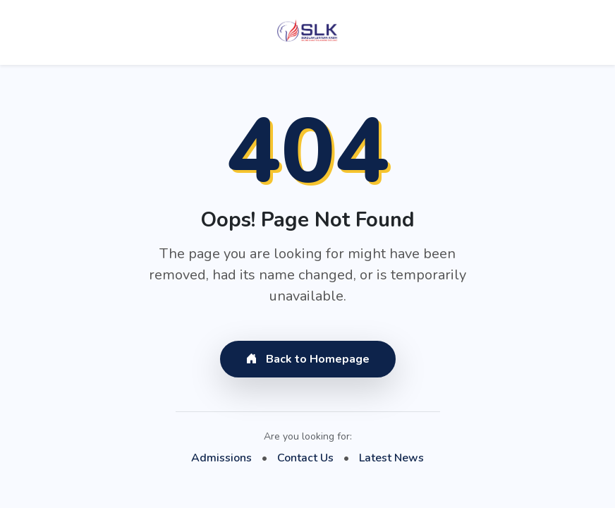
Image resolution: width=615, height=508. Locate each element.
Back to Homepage (308, 359)
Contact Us (305, 458)
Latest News (391, 458)
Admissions (221, 458)
